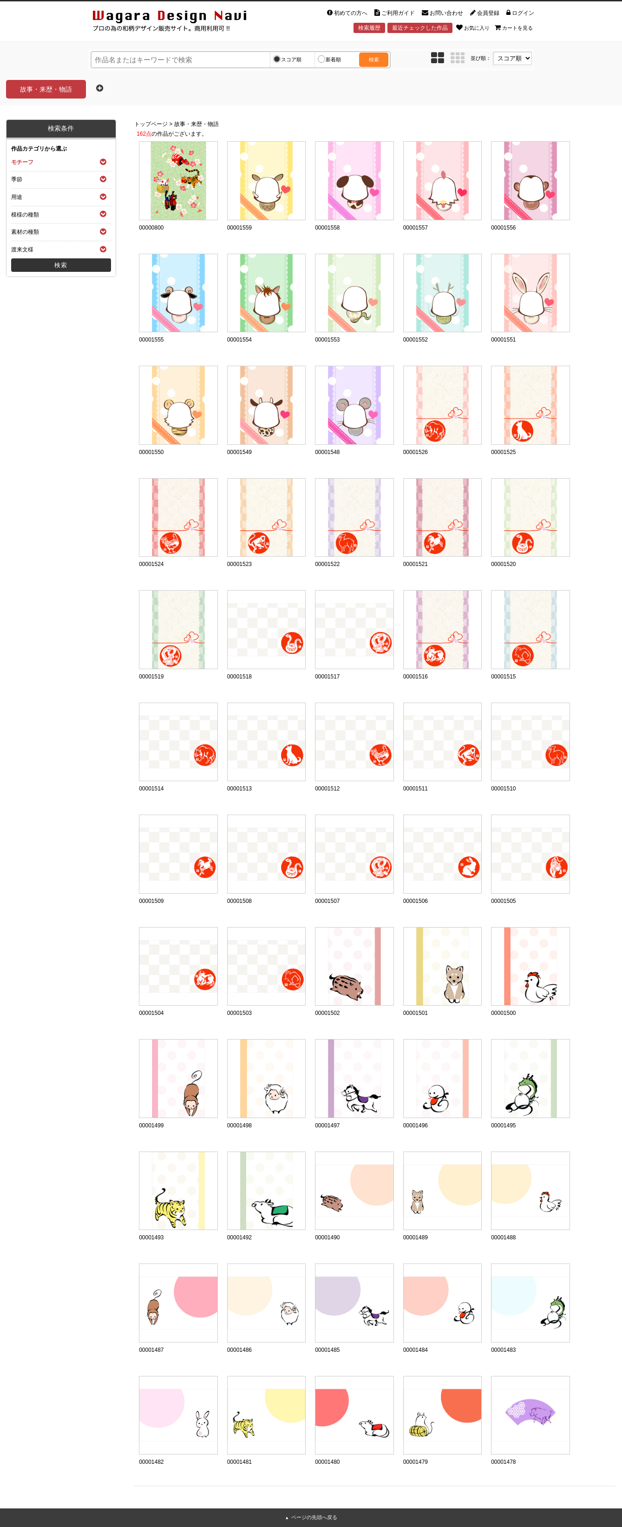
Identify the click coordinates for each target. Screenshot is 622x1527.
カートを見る (514, 27)
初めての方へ (347, 13)
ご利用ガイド (394, 13)
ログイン (520, 13)
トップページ (151, 124)
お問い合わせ (442, 13)
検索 (374, 59)
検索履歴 (369, 28)
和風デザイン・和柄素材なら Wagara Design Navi (177, 22)
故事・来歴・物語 (196, 124)
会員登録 (484, 13)
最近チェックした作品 (420, 28)
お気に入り (473, 27)
